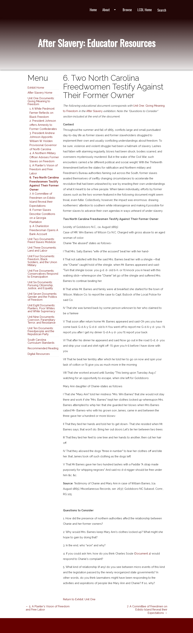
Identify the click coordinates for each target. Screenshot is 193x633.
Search (161, 10)
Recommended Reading (43, 348)
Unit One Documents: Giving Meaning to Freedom (41, 101)
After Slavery (94, 111)
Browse (127, 9)
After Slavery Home (40, 92)
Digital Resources (39, 353)
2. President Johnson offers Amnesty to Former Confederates (43, 124)
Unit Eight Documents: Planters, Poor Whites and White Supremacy (41, 308)
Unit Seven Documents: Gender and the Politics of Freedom (42, 296)
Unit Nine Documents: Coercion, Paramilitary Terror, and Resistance (42, 319)
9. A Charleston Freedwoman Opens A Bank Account (43, 230)
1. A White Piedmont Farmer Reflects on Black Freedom (41, 112)
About (109, 10)
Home (93, 9)
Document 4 (142, 553)
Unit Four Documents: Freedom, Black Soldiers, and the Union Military (42, 261)
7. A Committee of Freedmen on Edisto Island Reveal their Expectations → (147, 609)
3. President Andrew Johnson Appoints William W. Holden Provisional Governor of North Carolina (43, 141)
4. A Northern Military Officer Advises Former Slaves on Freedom (44, 157)
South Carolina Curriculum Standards (41, 341)
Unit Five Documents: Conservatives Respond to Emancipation (43, 273)
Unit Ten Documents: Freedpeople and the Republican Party (41, 331)
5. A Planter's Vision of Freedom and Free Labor (43, 169)
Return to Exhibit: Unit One (79, 599)
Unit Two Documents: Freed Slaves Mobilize (42, 240)
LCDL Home (144, 9)
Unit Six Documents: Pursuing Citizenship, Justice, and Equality (40, 285)
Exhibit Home (36, 87)
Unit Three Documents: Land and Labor (42, 249)
